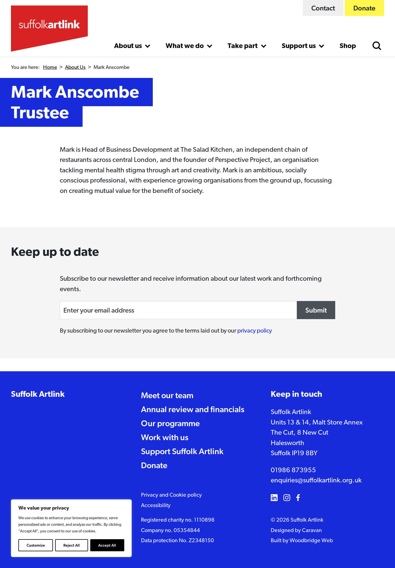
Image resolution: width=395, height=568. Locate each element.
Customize (36, 545)
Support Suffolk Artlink (182, 451)
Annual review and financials (192, 409)
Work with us (164, 437)
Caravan (312, 530)
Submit (316, 310)
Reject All (71, 545)
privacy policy (254, 331)
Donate (364, 8)
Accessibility (156, 505)
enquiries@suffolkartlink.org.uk (316, 480)
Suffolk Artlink (38, 394)
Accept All (107, 545)
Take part (243, 46)
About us (128, 46)
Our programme (170, 423)
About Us (75, 67)
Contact (323, 8)
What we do (185, 46)
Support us (299, 46)
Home (50, 67)
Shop (348, 46)
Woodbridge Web (311, 541)
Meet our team (167, 395)
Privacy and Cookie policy (171, 495)
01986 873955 (293, 470)
